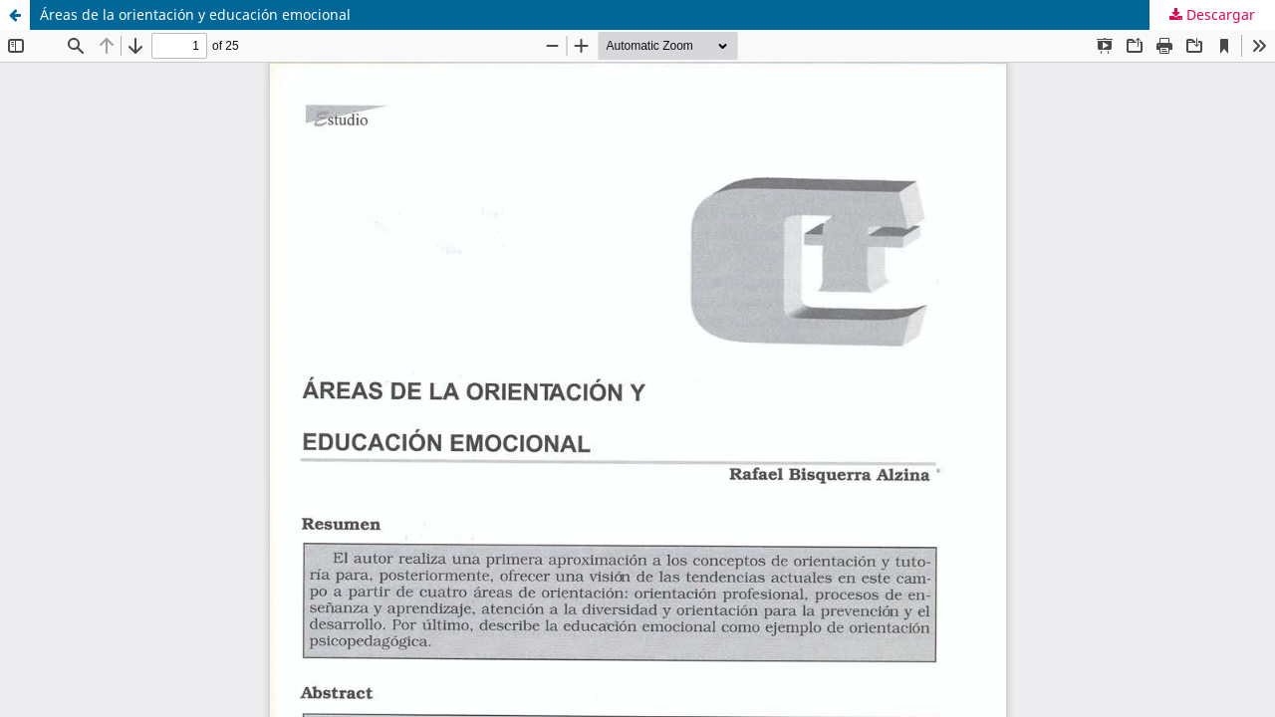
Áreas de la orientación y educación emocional (195, 14)
